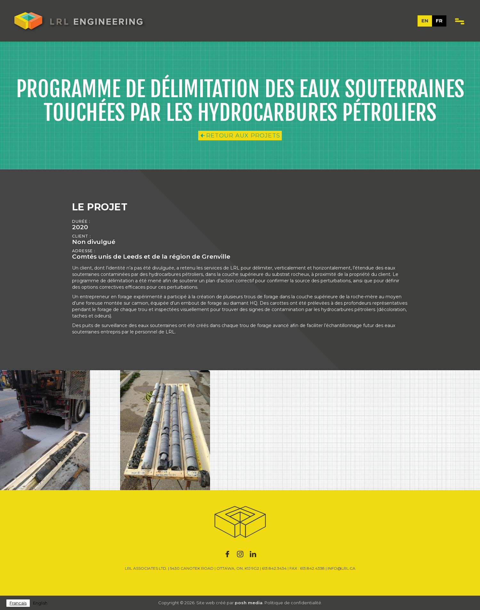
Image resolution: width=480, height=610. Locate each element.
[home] (78, 20)
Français (18, 603)
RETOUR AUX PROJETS (243, 135)
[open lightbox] (45, 430)
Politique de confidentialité (292, 602)
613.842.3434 (274, 568)
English (40, 603)
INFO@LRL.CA (341, 568)
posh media (249, 602)
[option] (40, 603)
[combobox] (18, 603)
